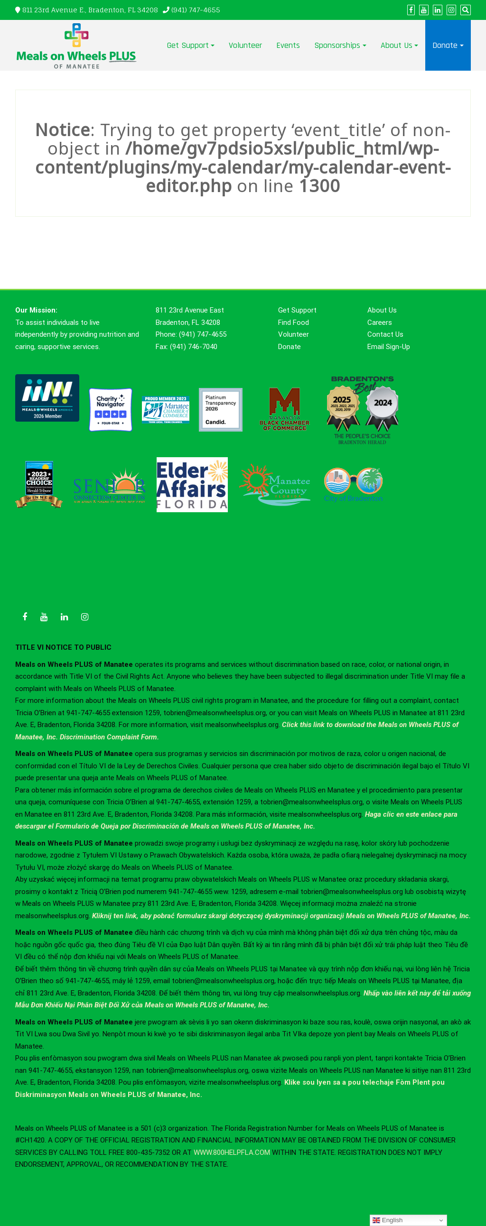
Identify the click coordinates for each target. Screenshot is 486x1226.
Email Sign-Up (388, 346)
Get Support (188, 45)
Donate (445, 45)
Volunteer (245, 45)
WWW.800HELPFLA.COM (232, 1152)
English (387, 1220)
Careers (379, 322)
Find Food (293, 322)
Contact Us (385, 334)
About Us (396, 45)
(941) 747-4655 (195, 10)
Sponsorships (337, 45)
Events (288, 45)
